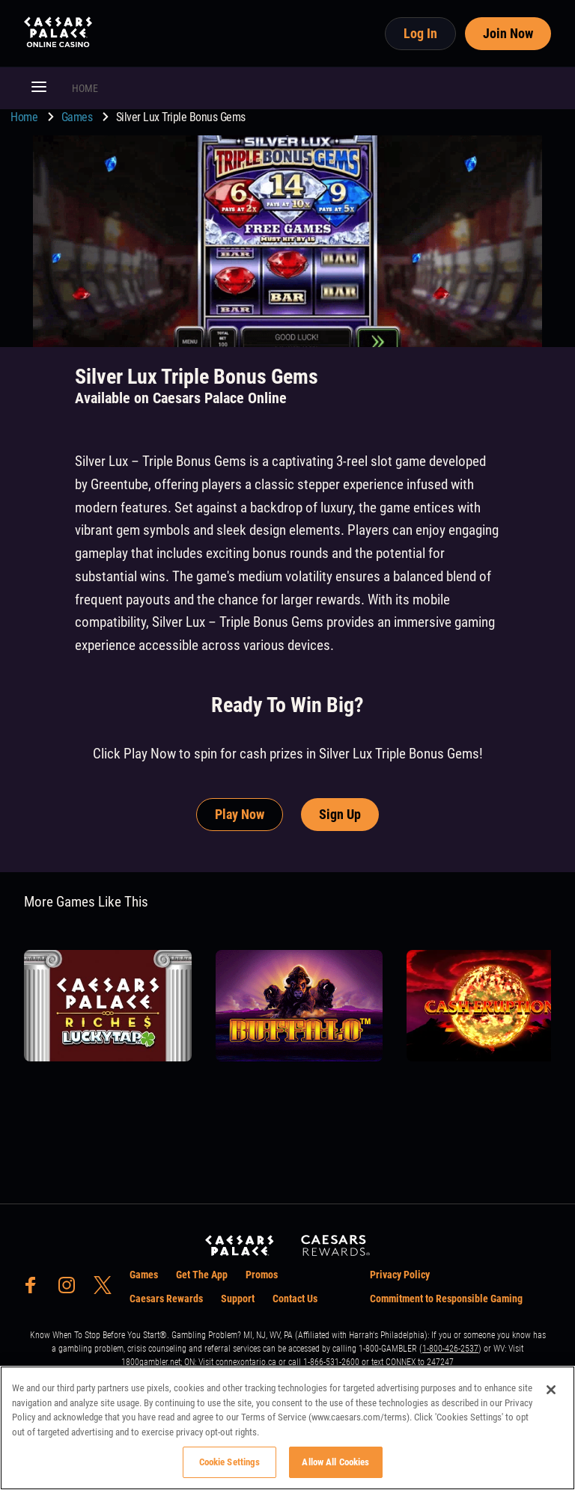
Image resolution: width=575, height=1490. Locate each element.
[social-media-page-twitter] (107, 1289)
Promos (262, 1275)
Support (238, 1298)
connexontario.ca (246, 1362)
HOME (85, 88)
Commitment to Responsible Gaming (446, 1298)
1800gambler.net (150, 1362)
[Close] (551, 1389)
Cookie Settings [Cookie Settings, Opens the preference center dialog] (230, 1462)
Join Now (508, 33)
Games (78, 117)
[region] (287, 1428)
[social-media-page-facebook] (35, 1289)
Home (25, 117)
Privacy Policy (400, 1275)
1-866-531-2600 (331, 1362)
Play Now (239, 814)
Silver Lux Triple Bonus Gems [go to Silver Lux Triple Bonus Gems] (181, 117)
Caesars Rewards (166, 1298)
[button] (39, 88)
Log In (420, 33)
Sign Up (340, 814)
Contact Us (295, 1298)
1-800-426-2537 (450, 1348)
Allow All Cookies (335, 1462)
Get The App (202, 1275)
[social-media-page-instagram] (71, 1289)
